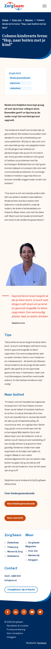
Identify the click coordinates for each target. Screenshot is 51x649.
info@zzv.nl (10, 580)
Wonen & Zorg (15, 551)
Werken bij (33, 555)
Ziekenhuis (13, 542)
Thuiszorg (12, 547)
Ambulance (13, 556)
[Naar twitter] (40, 612)
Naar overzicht (15, 518)
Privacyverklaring (16, 629)
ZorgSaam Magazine (32, 544)
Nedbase (42, 643)
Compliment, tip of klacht (21, 589)
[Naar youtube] (32, 612)
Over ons (33, 551)
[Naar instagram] (24, 612)
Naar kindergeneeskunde (21, 503)
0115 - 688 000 (12, 576)
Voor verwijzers (15, 633)
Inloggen (33, 560)
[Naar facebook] (7, 612)
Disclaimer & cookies (17, 625)
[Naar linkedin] (16, 612)
